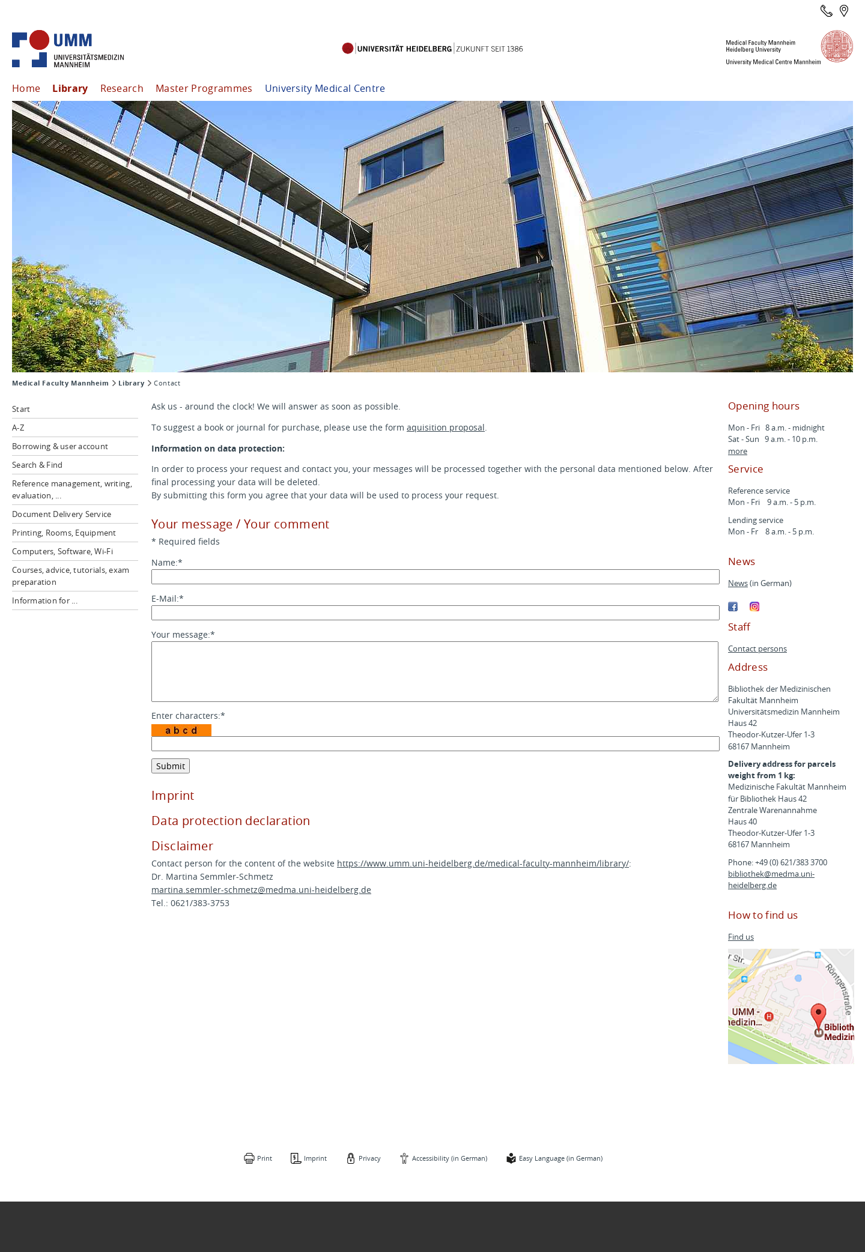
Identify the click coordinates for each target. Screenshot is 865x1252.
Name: (167, 562)
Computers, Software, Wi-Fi (62, 551)
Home (26, 88)
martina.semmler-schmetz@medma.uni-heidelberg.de (261, 889)
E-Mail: (167, 598)
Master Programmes (204, 88)
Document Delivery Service (62, 514)
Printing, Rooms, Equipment (64, 532)
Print (264, 1158)
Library (70, 88)
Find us (741, 937)
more (737, 451)
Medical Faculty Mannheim (60, 383)
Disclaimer (182, 846)
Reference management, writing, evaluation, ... (72, 489)
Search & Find (37, 464)
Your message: (183, 634)
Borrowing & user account (60, 446)
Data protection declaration (231, 820)
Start (21, 409)
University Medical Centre (325, 88)
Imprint (173, 795)
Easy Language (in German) (560, 1158)
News (738, 583)
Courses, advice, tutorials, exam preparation (70, 575)
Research (122, 88)
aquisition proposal (446, 427)
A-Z (18, 427)
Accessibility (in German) (449, 1158)
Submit (170, 766)
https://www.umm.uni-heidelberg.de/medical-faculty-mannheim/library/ (483, 863)
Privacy (370, 1158)
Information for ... (44, 600)
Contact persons (757, 649)
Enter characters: (188, 715)
